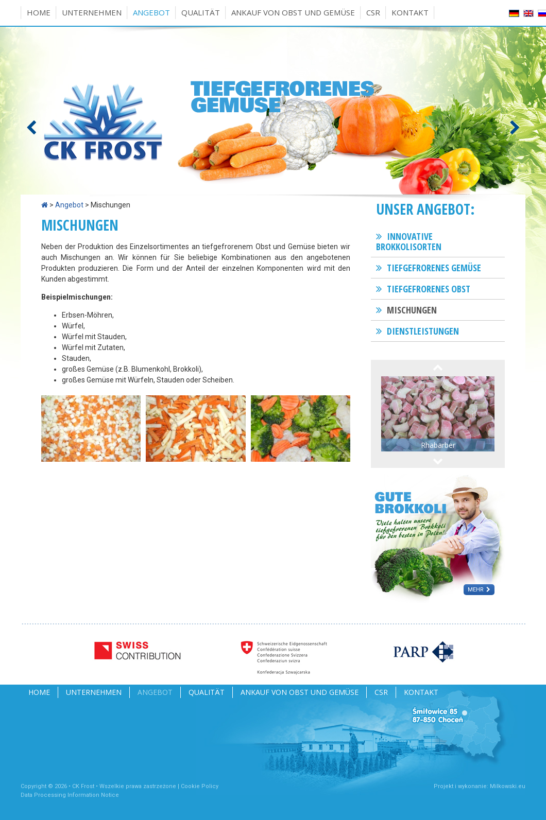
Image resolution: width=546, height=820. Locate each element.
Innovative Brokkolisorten (408, 241)
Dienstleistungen (423, 331)
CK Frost (83, 786)
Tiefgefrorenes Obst (428, 289)
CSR (373, 12)
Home (38, 12)
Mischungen (412, 310)
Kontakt (410, 12)
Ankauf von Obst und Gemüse (293, 12)
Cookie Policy (199, 786)
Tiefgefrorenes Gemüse (434, 267)
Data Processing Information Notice (70, 795)
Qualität (200, 12)
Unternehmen (92, 12)
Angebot (151, 12)
